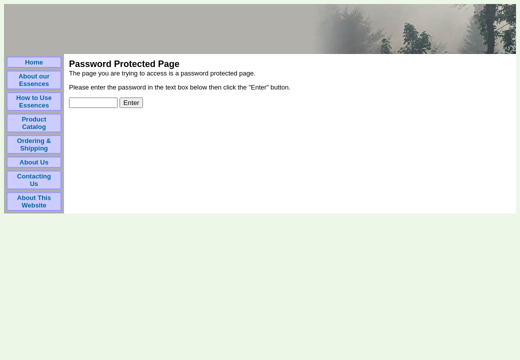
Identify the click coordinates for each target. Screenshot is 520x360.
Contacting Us (34, 180)
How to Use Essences (34, 101)
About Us (34, 162)
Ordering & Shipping (34, 144)
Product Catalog (34, 123)
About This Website (34, 201)
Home (34, 62)
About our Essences (34, 80)
